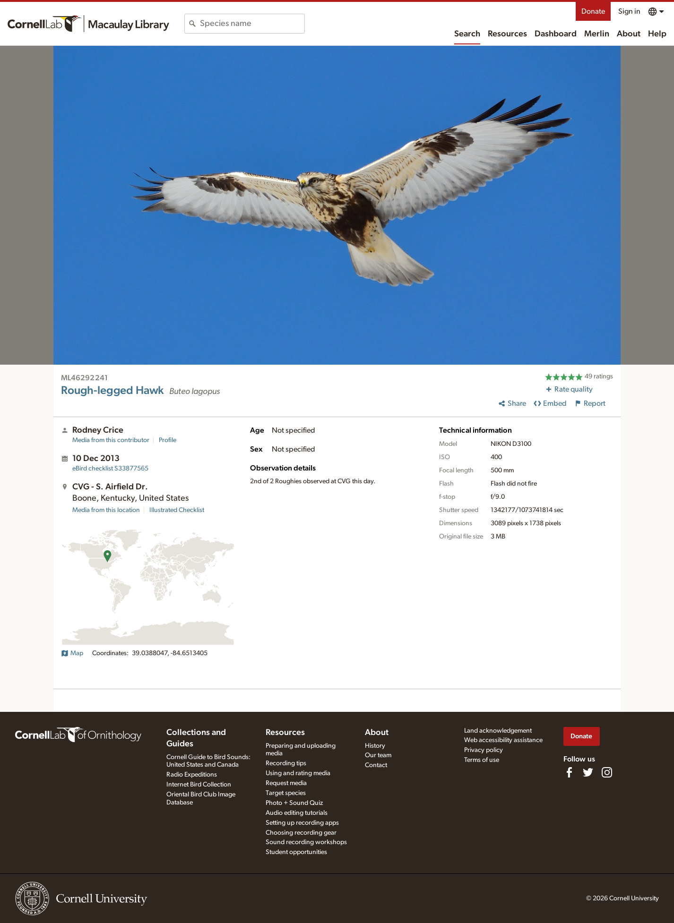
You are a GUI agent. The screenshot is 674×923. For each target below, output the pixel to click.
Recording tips (286, 763)
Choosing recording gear (301, 832)
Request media (286, 783)
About (628, 34)
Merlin (596, 34)
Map (72, 653)
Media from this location (106, 510)
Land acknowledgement (498, 730)
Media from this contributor (110, 440)
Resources (507, 34)
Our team (378, 755)
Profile (167, 440)
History (375, 746)
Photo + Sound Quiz (294, 803)
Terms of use (481, 760)
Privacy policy (483, 750)
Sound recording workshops (306, 842)
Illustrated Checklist (176, 510)
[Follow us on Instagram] (607, 772)
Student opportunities (296, 852)
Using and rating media (298, 773)
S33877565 (110, 468)
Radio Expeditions (191, 774)
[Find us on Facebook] (569, 772)
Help (657, 34)
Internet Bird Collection (198, 784)
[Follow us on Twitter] (588, 772)
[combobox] (252, 23)
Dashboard (556, 34)
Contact (376, 765)
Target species (286, 793)
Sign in (629, 11)
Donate (593, 11)
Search (467, 34)
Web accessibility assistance (503, 740)
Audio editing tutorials (297, 813)
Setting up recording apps (302, 823)
